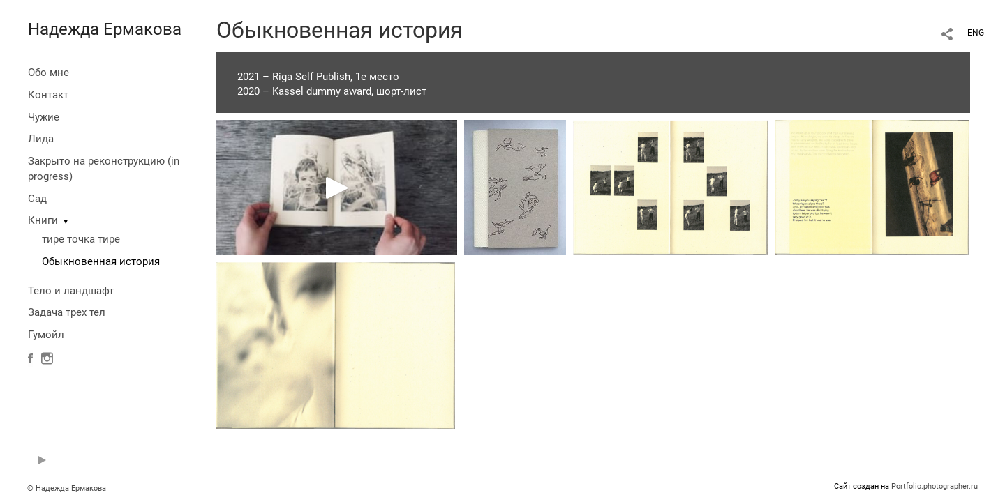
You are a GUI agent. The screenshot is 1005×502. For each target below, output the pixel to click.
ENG (975, 33)
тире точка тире (81, 239)
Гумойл (46, 334)
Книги (43, 220)
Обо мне (48, 72)
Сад (37, 198)
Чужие (43, 117)
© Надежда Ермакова (66, 488)
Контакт (48, 95)
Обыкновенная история (101, 261)
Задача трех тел (66, 312)
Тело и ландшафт (71, 290)
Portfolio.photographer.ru (934, 486)
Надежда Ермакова (104, 29)
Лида (41, 138)
